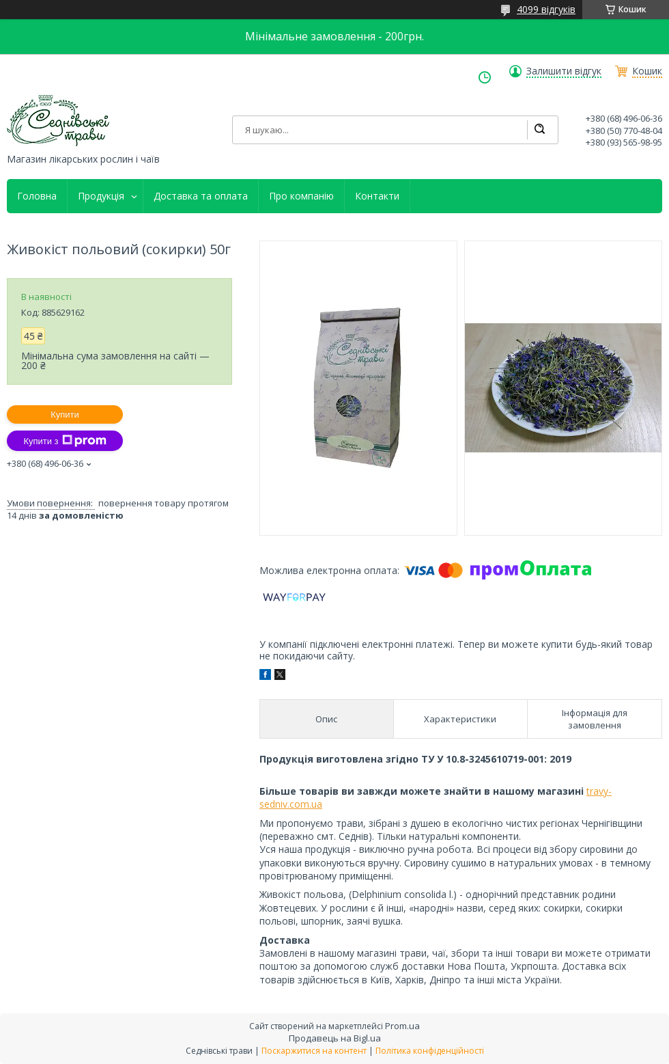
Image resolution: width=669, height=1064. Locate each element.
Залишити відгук (563, 71)
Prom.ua (402, 1026)
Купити (65, 414)
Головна (37, 196)
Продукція (101, 196)
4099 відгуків (546, 9)
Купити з (64, 441)
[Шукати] (539, 129)
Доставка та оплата (201, 196)
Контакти (377, 196)
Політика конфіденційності (429, 1050)
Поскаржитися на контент (314, 1050)
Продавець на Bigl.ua (335, 1038)
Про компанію (301, 196)
